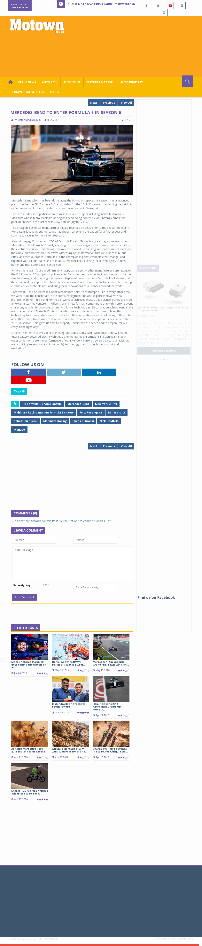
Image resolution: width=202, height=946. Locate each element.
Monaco (19, 429)
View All (126, 102)
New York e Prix (106, 404)
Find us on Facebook (156, 597)
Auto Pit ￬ (49, 82)
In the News (27, 82)
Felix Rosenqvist (91, 412)
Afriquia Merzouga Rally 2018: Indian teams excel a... (29, 750)
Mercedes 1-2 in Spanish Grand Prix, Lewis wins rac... (111, 663)
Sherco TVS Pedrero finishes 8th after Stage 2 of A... (29, 792)
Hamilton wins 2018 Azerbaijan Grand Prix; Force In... (107, 706)
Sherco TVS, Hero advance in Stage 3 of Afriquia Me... (110, 750)
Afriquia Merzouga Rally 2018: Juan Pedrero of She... (69, 750)
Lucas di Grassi (83, 421)
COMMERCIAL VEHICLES (28, 92)
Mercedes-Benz (78, 404)
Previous (109, 102)
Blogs (54, 92)
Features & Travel (100, 82)
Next (93, 102)
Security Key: (22, 585)
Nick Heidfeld (109, 421)
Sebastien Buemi (25, 421)
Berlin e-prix (116, 412)
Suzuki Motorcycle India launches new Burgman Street (108, 4)
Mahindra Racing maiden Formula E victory (44, 412)
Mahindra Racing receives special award (68, 705)
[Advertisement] (133, 46)
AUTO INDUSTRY (131, 82)
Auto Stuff (71, 82)
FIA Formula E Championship (42, 404)
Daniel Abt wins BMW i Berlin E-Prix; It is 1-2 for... (69, 663)
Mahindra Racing (55, 421)
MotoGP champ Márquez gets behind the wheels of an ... (28, 664)
